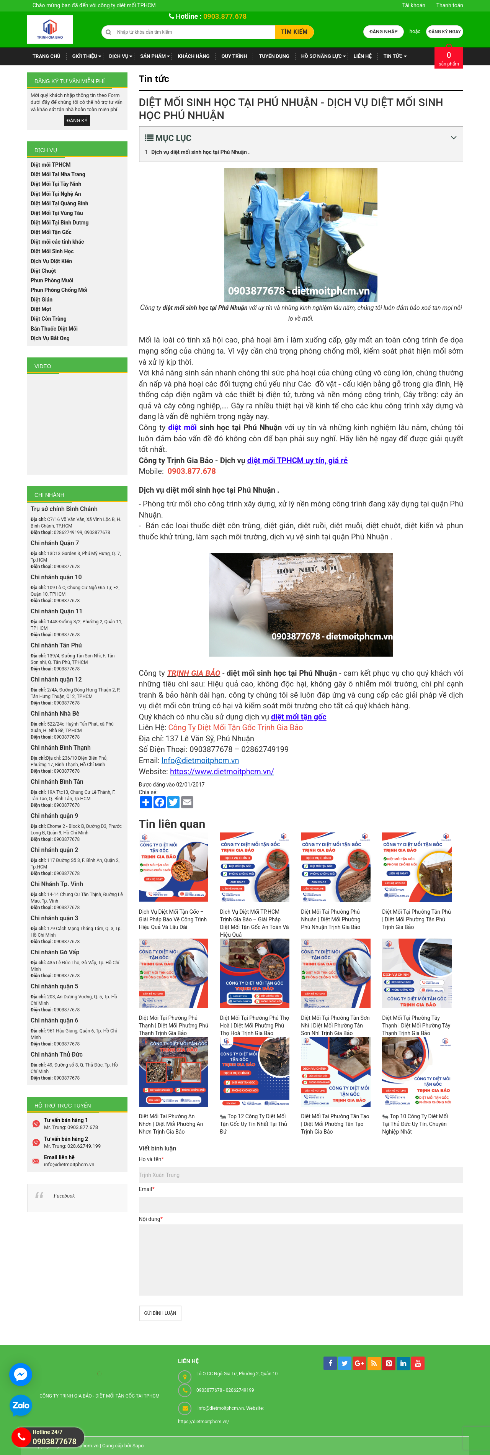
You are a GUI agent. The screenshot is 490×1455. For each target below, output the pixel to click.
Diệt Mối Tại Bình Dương (59, 223)
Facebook (64, 1098)
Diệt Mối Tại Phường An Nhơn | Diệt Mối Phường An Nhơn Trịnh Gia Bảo (171, 1124)
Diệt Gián (41, 300)
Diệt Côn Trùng (49, 319)
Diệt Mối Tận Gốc (51, 232)
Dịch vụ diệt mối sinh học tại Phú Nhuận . (200, 152)
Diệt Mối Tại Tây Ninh (56, 184)
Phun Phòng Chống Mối (59, 290)
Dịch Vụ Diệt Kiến (51, 261)
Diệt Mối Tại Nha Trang (58, 174)
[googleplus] (359, 1363)
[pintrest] (388, 1363)
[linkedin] (403, 1363)
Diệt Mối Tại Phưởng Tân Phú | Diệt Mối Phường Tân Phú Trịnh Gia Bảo (416, 919)
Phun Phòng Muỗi (52, 280)
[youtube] (418, 1363)
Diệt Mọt (41, 309)
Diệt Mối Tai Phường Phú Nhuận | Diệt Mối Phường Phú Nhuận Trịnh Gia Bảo (330, 919)
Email (147, 1189)
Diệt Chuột (43, 271)
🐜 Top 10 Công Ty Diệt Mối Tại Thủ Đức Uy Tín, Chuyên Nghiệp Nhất (415, 1124)
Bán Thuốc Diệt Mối (54, 329)
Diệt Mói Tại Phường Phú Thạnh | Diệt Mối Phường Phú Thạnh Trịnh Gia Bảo (173, 1025)
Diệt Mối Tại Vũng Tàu (57, 213)
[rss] (374, 1363)
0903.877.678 (225, 16)
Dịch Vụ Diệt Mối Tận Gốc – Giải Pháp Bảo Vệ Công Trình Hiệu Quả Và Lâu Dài (173, 919)
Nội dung (151, 1219)
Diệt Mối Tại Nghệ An (56, 194)
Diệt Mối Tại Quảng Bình (59, 203)
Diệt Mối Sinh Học (52, 251)
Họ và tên (151, 1159)
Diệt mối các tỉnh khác (57, 242)
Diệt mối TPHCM (50, 165)
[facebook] (330, 1363)
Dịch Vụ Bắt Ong (50, 338)
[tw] (344, 1363)
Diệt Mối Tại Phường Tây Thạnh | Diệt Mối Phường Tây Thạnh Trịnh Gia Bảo (416, 1025)
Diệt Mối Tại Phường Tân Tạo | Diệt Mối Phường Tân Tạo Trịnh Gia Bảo (335, 1124)
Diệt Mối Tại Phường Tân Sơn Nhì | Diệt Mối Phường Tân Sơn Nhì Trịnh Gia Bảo (335, 1025)
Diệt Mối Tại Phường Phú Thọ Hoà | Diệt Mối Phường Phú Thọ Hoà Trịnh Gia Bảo (254, 1025)
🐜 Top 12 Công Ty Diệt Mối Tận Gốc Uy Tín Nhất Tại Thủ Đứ (253, 1124)
